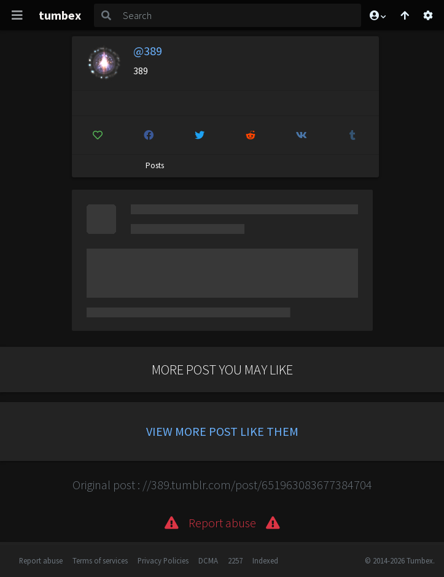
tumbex (60, 15)
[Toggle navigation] (17, 15)
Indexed (265, 560)
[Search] (240, 15)
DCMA (208, 560)
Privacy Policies (163, 560)
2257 (235, 560)
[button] (377, 15)
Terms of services (100, 560)
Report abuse (41, 560)
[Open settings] (428, 15)
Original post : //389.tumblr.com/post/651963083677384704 (222, 484)
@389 (147, 50)
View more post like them (222, 431)
